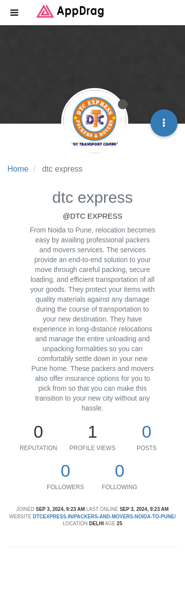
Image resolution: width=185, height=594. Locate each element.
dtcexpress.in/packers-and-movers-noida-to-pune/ (104, 516)
